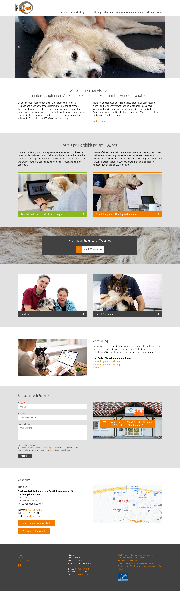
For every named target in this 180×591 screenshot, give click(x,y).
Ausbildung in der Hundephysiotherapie (135, 555)
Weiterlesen (99, 121)
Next (160, 47)
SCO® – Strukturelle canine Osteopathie (135, 563)
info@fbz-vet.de (34, 516)
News (159, 12)
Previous (19, 47)
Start (65, 12)
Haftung (21, 558)
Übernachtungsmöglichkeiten (37, 523)
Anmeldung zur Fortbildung (106, 364)
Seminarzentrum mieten (35, 531)
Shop (106, 12)
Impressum (23, 555)
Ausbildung (78, 12)
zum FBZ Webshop (93, 249)
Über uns (118, 12)
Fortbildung (95, 12)
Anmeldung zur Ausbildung (106, 361)
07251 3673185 (34, 510)
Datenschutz (23, 560)
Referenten (131, 12)
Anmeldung (148, 12)
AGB (95, 367)
